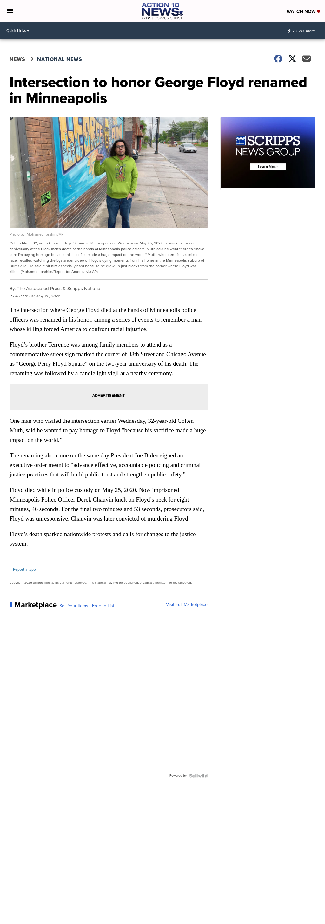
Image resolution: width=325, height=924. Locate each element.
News (17, 59)
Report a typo (24, 569)
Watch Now (303, 11)
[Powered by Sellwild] (198, 776)
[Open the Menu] (10, 11)
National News (59, 59)
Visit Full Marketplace (187, 604)
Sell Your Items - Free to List (86, 606)
